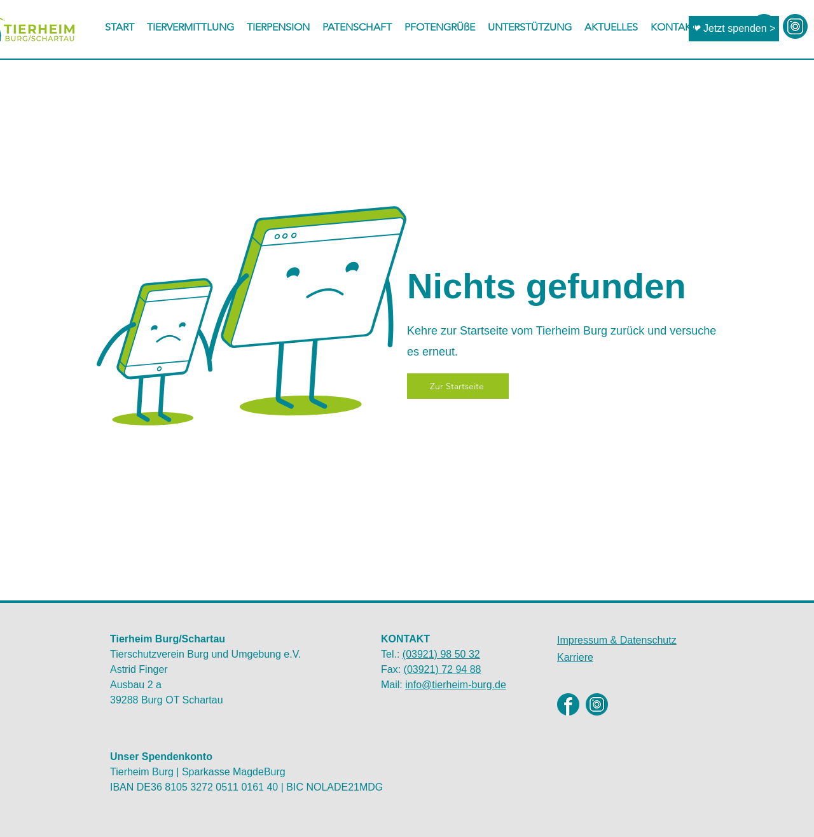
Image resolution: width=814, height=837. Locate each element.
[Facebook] (568, 704)
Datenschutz (617, 640)
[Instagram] (597, 704)
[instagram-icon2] (795, 26)
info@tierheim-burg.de (455, 684)
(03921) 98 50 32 (441, 654)
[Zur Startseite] (458, 386)
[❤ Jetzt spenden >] (734, 28)
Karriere (575, 657)
